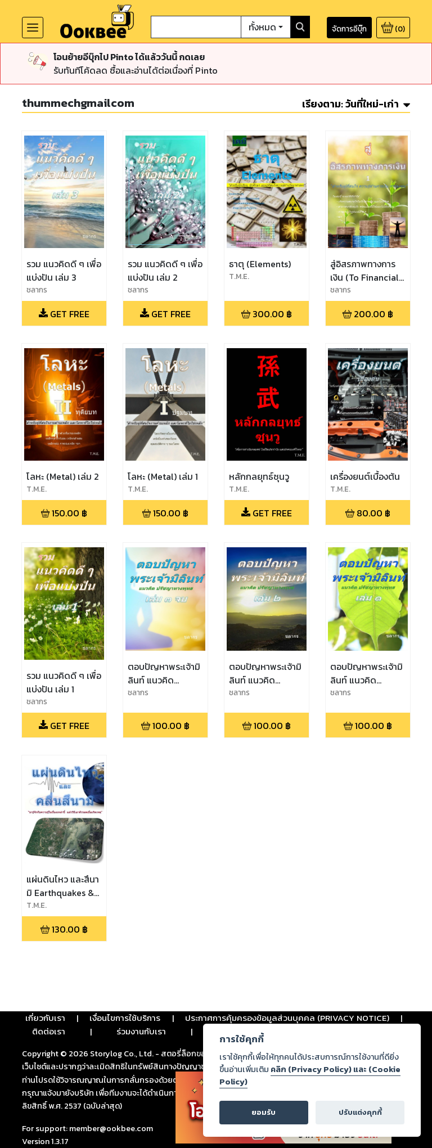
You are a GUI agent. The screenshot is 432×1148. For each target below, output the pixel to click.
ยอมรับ (263, 1112)
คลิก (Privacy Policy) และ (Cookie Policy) (309, 1075)
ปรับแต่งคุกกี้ (360, 1112)
